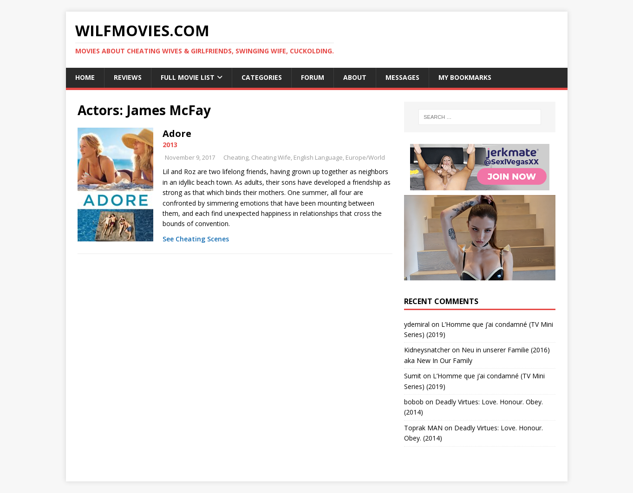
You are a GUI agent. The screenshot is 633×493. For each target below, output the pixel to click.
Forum (312, 77)
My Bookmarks (464, 77)
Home (85, 77)
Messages (402, 77)
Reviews (128, 77)
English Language (318, 157)
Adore (177, 133)
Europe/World (365, 157)
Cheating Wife (271, 157)
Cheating (235, 157)
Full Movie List (188, 77)
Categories (261, 77)
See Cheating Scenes (196, 238)
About (354, 77)
